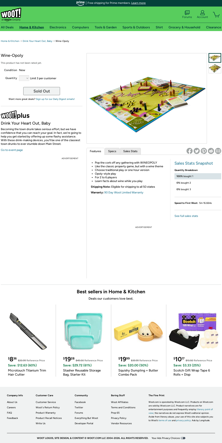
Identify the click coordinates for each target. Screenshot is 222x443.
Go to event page (12, 150)
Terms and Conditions (123, 407)
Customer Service (46, 402)
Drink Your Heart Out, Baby (37, 41)
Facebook (80, 402)
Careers (11, 407)
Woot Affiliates (119, 402)
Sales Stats (130, 151)
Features (95, 151)
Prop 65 (115, 412)
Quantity (11, 78)
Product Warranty (46, 412)
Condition (10, 70)
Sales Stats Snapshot (193, 163)
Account (202, 14)
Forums (187, 14)
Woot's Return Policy (48, 407)
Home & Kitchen (10, 41)
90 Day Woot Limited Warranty (123, 192)
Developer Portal (84, 423)
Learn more (138, 3)
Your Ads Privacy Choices (166, 438)
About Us (12, 402)
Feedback (12, 418)
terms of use (165, 420)
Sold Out (41, 91)
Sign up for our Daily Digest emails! (55, 99)
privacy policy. (183, 420)
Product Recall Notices (49, 418)
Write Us (41, 423)
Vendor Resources (121, 423)
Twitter (79, 407)
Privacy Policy (118, 418)
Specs (112, 151)
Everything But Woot (86, 418)
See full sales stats (186, 216)
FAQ (9, 412)
